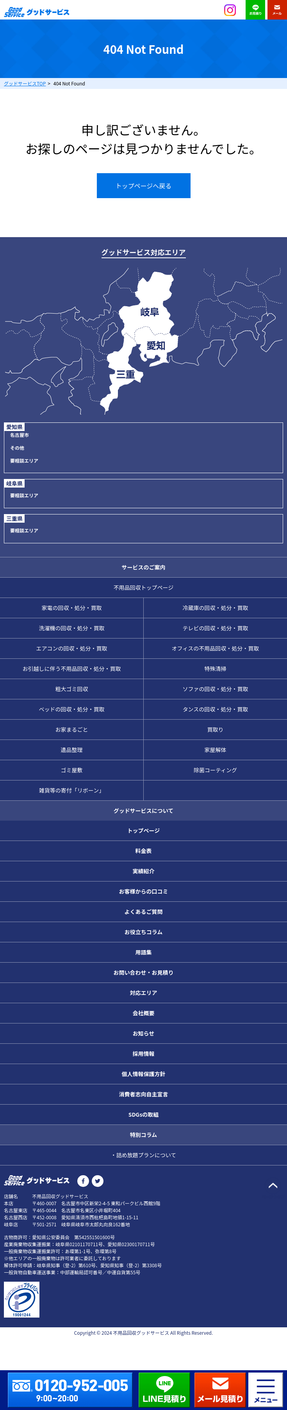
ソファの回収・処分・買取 (215, 689)
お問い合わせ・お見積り (144, 972)
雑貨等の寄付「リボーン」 (71, 790)
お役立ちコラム (144, 932)
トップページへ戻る (144, 185)
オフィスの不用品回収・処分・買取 (215, 648)
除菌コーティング (215, 770)
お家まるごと (71, 729)
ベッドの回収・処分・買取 (72, 709)
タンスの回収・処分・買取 (215, 709)
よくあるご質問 (144, 911)
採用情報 (144, 1053)
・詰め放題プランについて (143, 1155)
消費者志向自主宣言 (143, 1094)
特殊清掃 (215, 668)
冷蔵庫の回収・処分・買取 (215, 608)
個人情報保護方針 (144, 1074)
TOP (25, 83)
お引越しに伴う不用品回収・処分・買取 (72, 668)
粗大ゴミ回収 (71, 689)
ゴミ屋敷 (72, 770)
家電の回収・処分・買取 (72, 608)
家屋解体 (215, 750)
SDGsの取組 (143, 1114)
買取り (215, 729)
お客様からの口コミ (143, 891)
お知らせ (144, 1033)
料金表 (143, 851)
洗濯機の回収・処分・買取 (72, 628)
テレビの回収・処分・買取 (215, 628)
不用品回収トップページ (144, 587)
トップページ (143, 830)
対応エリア (143, 993)
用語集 (143, 952)
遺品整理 (72, 750)
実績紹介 (144, 871)
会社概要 (144, 1013)
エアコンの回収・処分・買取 (71, 648)
